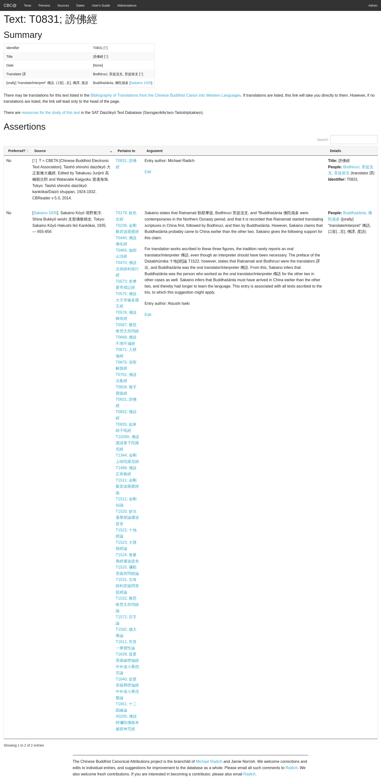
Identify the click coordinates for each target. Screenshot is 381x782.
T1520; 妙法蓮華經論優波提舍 (127, 517)
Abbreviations (127, 5)
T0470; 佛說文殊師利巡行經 (127, 269)
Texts (27, 5)
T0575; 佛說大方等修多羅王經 (127, 300)
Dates (80, 5)
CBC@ (10, 5)
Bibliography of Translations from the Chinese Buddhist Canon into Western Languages (166, 95)
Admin (372, 5)
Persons (44, 5)
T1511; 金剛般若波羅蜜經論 (127, 486)
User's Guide (101, 5)
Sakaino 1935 (140, 83)
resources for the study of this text (51, 112)
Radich (292, 768)
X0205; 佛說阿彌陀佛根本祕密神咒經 (127, 722)
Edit (148, 172)
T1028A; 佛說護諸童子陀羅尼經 (127, 443)
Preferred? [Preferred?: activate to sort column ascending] (17, 151)
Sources (63, 5)
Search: (347, 139)
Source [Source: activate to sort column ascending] (40, 151)
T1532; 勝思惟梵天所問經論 (127, 604)
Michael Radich (209, 761)
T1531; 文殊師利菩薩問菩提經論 (127, 586)
